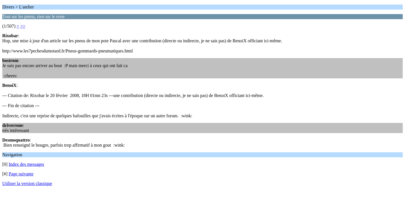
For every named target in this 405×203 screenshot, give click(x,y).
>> (22, 26)
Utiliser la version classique (27, 183)
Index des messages (26, 164)
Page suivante (21, 173)
